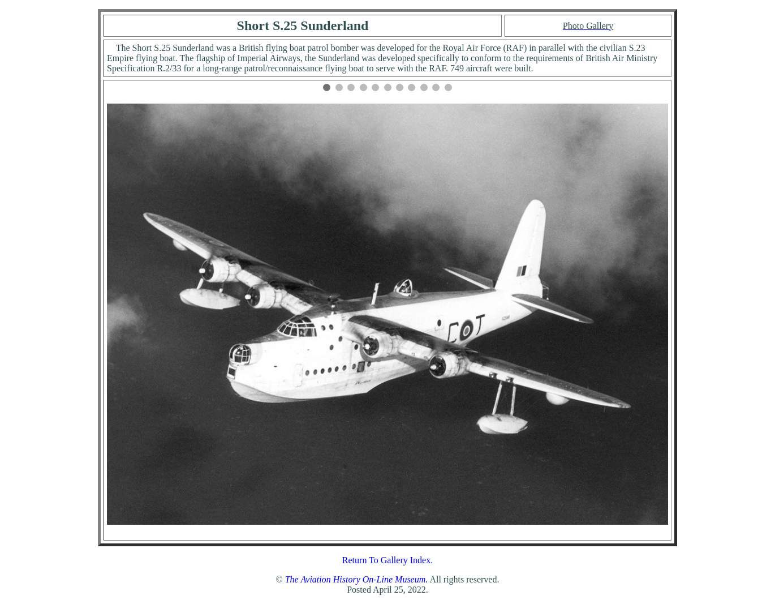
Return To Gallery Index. (387, 560)
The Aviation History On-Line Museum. (355, 579)
